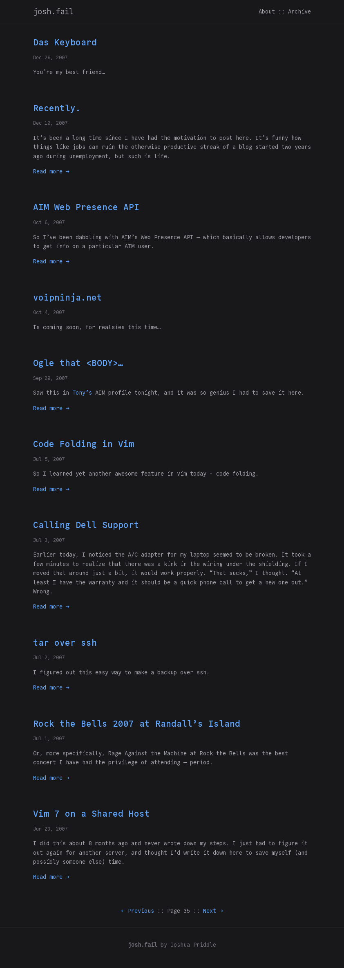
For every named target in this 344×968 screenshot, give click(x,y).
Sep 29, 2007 (50, 378)
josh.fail (53, 11)
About (267, 11)
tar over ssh (65, 642)
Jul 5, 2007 (49, 459)
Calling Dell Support (86, 525)
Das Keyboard (65, 42)
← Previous (137, 910)
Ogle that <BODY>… (78, 363)
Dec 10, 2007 (50, 123)
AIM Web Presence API (86, 207)
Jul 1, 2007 (49, 738)
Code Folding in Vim (83, 444)
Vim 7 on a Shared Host (91, 813)
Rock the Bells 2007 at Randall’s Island (136, 723)
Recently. (57, 108)
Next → (213, 910)
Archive (299, 11)
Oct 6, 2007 (49, 222)
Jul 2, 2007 (49, 657)
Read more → (51, 171)
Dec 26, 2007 (50, 57)
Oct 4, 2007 (49, 312)
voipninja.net (67, 297)
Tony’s (82, 392)
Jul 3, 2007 (49, 540)
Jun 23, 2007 (50, 828)
